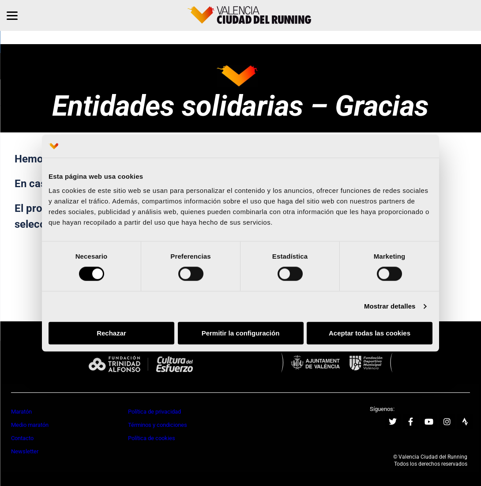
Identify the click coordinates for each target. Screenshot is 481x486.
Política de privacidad (154, 411)
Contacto (22, 438)
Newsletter (24, 451)
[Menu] (12, 15)
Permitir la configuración (241, 333)
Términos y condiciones (157, 425)
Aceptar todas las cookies (369, 333)
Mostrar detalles (390, 306)
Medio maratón (30, 425)
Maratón (21, 411)
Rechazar (111, 333)
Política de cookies (151, 438)
